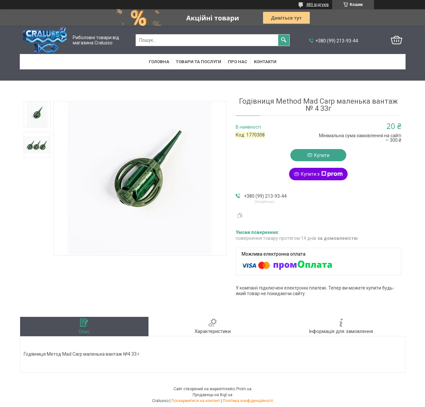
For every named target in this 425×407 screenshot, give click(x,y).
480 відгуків (317, 4)
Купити (322, 155)
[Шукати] (283, 40)
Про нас (237, 61)
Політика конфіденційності (248, 400)
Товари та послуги (198, 61)
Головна (159, 61)
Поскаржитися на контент (196, 400)
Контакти (265, 61)
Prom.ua (244, 389)
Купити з (322, 174)
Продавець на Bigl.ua (212, 395)
